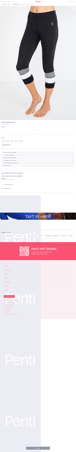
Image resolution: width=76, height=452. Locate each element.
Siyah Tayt (41, 235)
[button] (36, 118)
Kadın (9, 4)
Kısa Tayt (70, 235)
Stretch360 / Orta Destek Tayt (52, 235)
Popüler (6, 265)
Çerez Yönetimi (7, 311)
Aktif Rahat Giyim (16, 4)
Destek (5, 277)
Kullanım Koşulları (8, 309)
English (6, 290)
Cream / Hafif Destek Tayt (8, 235)
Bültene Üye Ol (10, 296)
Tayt (22, 4)
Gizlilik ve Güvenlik (8, 307)
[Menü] (2, 2)
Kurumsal (6, 273)
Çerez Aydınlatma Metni (9, 304)
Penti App (6, 285)
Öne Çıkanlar (7, 269)
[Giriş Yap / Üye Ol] (70, 2)
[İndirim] (9, 2)
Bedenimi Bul (6, 145)
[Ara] (5, 2)
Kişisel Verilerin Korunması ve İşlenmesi (12, 302)
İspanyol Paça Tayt (32, 235)
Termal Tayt (63, 235)
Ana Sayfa (4, 4)
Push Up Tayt (19, 235)
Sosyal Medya (7, 281)
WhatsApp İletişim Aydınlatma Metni (12, 313)
